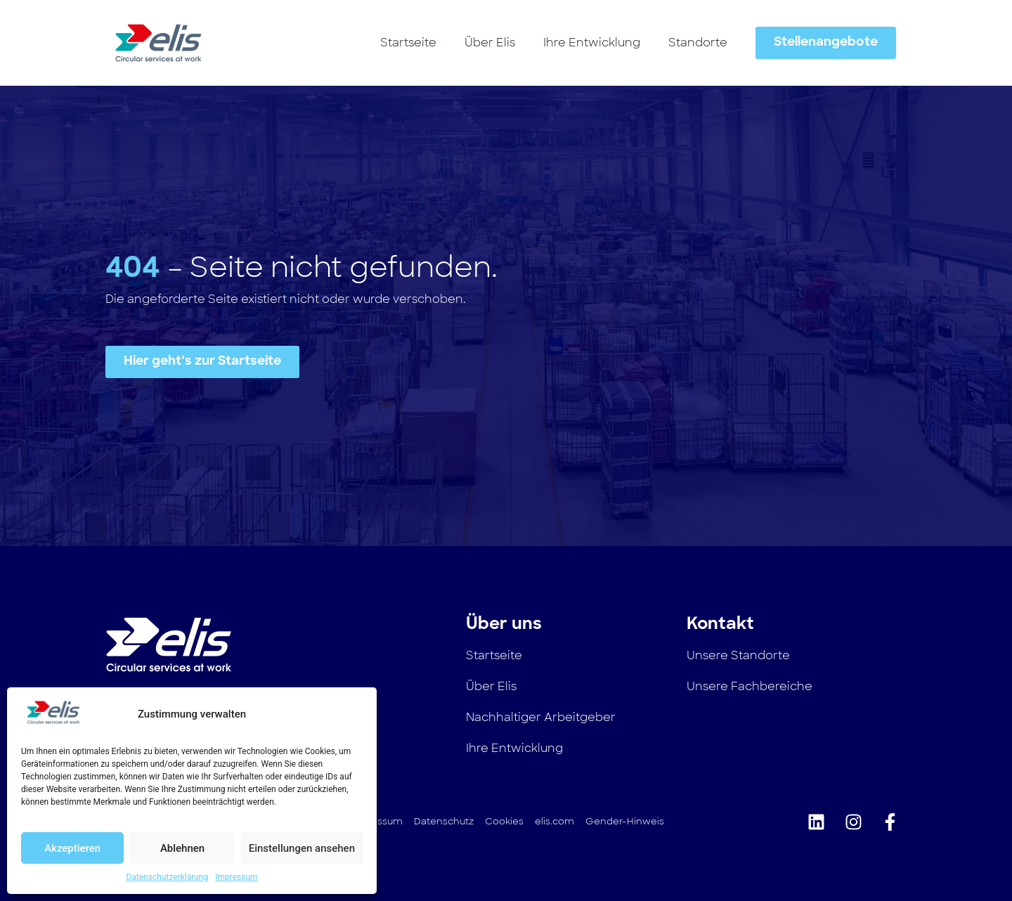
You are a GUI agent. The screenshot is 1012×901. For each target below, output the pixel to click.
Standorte (697, 42)
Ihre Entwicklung (591, 42)
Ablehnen (182, 848)
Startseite (408, 42)
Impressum (236, 877)
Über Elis (490, 42)
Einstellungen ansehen (302, 848)
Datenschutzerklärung (167, 877)
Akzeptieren (72, 848)
